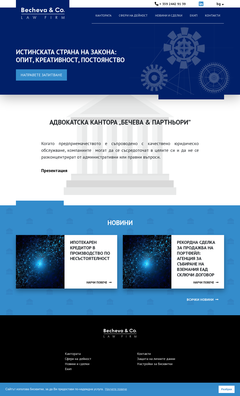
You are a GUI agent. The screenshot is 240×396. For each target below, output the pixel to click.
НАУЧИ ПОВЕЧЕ (99, 282)
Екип (193, 15)
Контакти (212, 15)
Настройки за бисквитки (154, 364)
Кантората (103, 15)
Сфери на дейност (133, 15)
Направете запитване (41, 75)
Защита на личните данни (156, 359)
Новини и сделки (168, 15)
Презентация (54, 170)
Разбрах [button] (226, 389)
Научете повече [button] (116, 389)
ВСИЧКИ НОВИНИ (202, 299)
